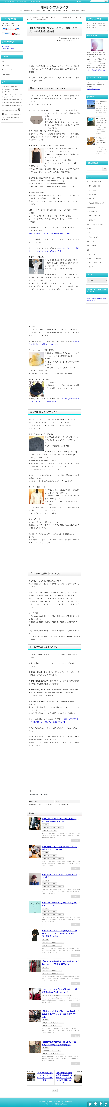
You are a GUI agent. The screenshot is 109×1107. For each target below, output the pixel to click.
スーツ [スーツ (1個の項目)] (16, 92)
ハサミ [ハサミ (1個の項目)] (12, 94)
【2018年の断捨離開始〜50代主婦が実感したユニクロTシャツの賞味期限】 (59, 1043)
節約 (90, 228)
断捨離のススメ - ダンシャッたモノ (51, 1051)
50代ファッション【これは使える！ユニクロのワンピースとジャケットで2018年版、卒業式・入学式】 (59, 933)
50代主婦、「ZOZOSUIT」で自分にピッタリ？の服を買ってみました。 (59, 820)
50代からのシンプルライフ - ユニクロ (52, 945)
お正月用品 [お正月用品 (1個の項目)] (7, 89)
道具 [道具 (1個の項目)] (19, 117)
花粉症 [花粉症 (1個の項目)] (16, 117)
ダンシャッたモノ (94, 211)
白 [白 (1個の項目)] (5, 117)
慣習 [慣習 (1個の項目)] (15, 110)
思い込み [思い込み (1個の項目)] (11, 110)
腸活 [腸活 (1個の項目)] (12, 117)
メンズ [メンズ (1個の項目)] (17, 97)
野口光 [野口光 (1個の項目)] (3, 119)
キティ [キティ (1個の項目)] (12, 92)
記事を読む (75, 840)
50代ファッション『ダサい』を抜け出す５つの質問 (59, 876)
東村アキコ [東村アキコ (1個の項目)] (16, 114)
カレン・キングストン (95, 237)
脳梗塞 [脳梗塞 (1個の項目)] (8, 117)
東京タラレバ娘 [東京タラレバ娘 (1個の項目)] (9, 114)
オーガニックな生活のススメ (97, 258)
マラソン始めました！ (95, 262)
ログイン (4, 61)
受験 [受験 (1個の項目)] (14, 102)
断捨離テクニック (94, 220)
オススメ (69, 804)
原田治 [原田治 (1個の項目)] (7, 102)
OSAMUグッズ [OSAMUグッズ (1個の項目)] (5, 86)
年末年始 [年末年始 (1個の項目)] (19, 105)
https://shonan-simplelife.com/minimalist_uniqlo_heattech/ (50, 233)
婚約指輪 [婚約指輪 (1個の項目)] (7, 105)
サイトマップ (86, 1)
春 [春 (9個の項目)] (19, 109)
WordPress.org (6, 74)
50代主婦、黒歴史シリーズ (96, 203)
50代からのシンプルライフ (49, 830)
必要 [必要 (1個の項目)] (3, 110)
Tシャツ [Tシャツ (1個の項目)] (12, 86)
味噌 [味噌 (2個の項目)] (17, 102)
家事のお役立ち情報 (94, 186)
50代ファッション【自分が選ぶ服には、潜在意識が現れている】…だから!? (59, 990)
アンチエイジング (94, 254)
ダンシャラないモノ (94, 215)
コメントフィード (7, 69)
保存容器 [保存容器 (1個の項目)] (14, 99)
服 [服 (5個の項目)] (3, 114)
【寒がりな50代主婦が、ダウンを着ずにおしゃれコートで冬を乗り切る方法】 (59, 962)
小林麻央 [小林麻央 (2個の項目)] (13, 105)
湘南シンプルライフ (55, 7)
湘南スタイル (90, 241)
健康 (88, 250)
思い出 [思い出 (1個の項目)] (6, 110)
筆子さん (91, 233)
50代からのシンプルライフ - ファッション (69, 41)
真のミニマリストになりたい (95, 224)
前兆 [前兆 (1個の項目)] (18, 99)
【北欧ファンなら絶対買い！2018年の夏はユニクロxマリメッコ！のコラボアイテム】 (59, 1014)
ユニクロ (58, 804)
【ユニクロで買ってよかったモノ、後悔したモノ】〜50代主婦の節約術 (53, 30)
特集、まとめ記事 (91, 245)
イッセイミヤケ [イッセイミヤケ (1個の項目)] (14, 89)
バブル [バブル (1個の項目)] (16, 94)
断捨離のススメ (91, 207)
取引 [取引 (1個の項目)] (11, 102)
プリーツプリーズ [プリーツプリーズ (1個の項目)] (10, 97)
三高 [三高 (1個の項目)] (10, 99)
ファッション (92, 190)
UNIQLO (63, 804)
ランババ (91, 267)
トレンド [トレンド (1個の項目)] (7, 94)
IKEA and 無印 (93, 194)
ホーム (54, 1090)
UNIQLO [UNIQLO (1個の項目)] (16, 86)
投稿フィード (5, 65)
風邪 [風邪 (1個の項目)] (7, 119)
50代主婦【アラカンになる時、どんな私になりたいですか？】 (59, 904)
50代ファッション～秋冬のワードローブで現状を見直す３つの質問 (59, 848)
